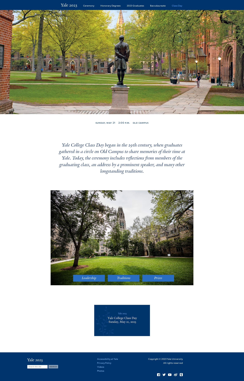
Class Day (177, 5)
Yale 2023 (69, 5)
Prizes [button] (158, 278)
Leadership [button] (89, 278)
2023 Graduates (135, 5)
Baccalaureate (158, 5)
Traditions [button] (123, 278)
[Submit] (53, 366)
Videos (100, 367)
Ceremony (88, 5)
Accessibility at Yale (107, 359)
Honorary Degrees (110, 5)
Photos (100, 371)
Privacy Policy (104, 363)
